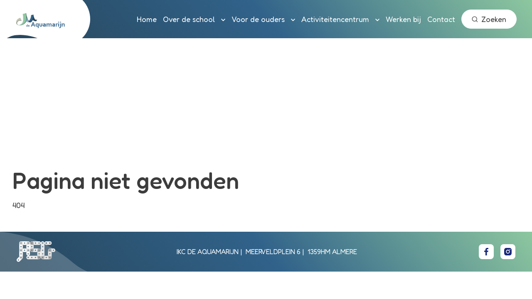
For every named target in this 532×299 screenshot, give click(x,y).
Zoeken (489, 19)
